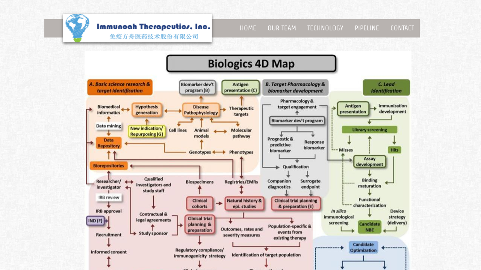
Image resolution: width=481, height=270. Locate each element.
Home (248, 28)
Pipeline (367, 28)
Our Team (282, 28)
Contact (402, 28)
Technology (325, 28)
